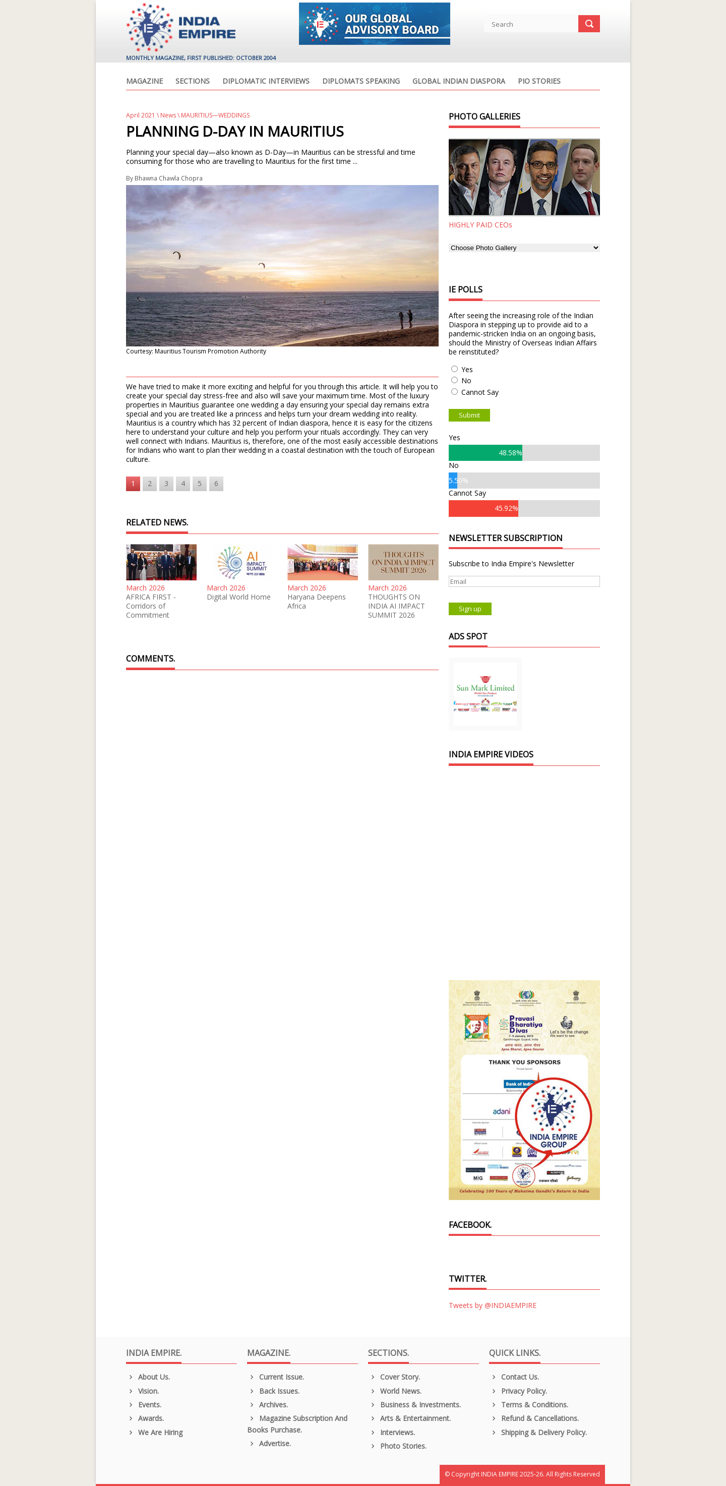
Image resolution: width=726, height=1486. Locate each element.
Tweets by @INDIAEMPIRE (492, 1305)
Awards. (145, 1418)
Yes (467, 369)
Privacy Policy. (518, 1391)
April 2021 (140, 115)
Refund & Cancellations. (534, 1418)
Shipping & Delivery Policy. (538, 1432)
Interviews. (391, 1432)
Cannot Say (480, 392)
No (466, 380)
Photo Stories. (397, 1446)
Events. (143, 1404)
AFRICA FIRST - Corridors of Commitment (151, 606)
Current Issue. (275, 1377)
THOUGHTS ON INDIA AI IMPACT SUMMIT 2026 (396, 606)
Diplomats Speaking (361, 82)
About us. (148, 1377)
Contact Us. (514, 1377)
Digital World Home (239, 597)
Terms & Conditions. (528, 1404)
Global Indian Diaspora (458, 82)
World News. (394, 1391)
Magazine (144, 82)
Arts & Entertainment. (409, 1418)
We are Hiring (154, 1432)
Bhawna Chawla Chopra (169, 178)
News (168, 115)
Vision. (142, 1391)
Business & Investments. (414, 1404)
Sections (192, 82)
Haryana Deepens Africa (316, 601)
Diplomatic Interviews (266, 82)
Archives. (267, 1404)
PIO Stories (539, 82)
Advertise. (269, 1443)
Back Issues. (273, 1391)
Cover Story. (394, 1377)
